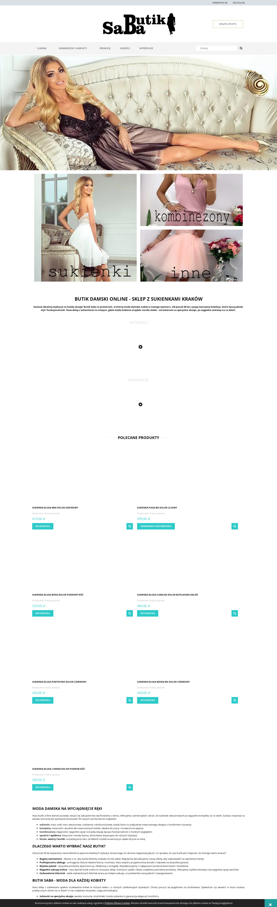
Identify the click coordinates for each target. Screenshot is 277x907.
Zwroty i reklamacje (43, 864)
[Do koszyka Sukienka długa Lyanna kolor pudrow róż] (151, 613)
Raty (162, 864)
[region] (138, 112)
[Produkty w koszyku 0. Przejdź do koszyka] (228, 24)
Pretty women (53, 513)
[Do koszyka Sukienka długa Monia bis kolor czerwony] (97, 613)
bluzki (43, 664)
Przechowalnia (83, 868)
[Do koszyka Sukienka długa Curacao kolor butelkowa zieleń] (205, 526)
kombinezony (47, 657)
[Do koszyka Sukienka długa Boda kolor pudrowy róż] (151, 526)
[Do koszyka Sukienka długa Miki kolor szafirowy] (44, 526)
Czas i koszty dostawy (128, 864)
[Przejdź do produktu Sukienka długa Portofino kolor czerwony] (57, 563)
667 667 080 (211, 886)
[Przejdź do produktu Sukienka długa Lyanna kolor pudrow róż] (165, 563)
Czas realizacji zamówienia (131, 868)
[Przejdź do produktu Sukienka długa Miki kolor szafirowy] (57, 476)
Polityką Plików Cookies (117, 903)
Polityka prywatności (171, 860)
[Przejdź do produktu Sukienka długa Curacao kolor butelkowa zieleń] (219, 476)
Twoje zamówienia (84, 860)
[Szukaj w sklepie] (217, 48)
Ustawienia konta (84, 864)
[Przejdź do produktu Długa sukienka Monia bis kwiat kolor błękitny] (57, 363)
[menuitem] (43, 48)
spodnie (44, 661)
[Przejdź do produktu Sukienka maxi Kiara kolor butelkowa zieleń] (57, 421)
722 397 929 (209, 883)
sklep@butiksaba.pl (214, 889)
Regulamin (38, 860)
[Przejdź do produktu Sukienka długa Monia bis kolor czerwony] (111, 563)
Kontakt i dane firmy (213, 860)
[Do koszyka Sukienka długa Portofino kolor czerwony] (44, 613)
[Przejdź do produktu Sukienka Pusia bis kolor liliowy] (111, 476)
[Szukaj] (241, 48)
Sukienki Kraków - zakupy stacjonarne (222, 864)
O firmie (206, 868)
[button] (78, 526)
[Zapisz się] (185, 814)
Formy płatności (126, 860)
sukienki (45, 650)
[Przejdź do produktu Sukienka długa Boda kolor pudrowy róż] (165, 476)
